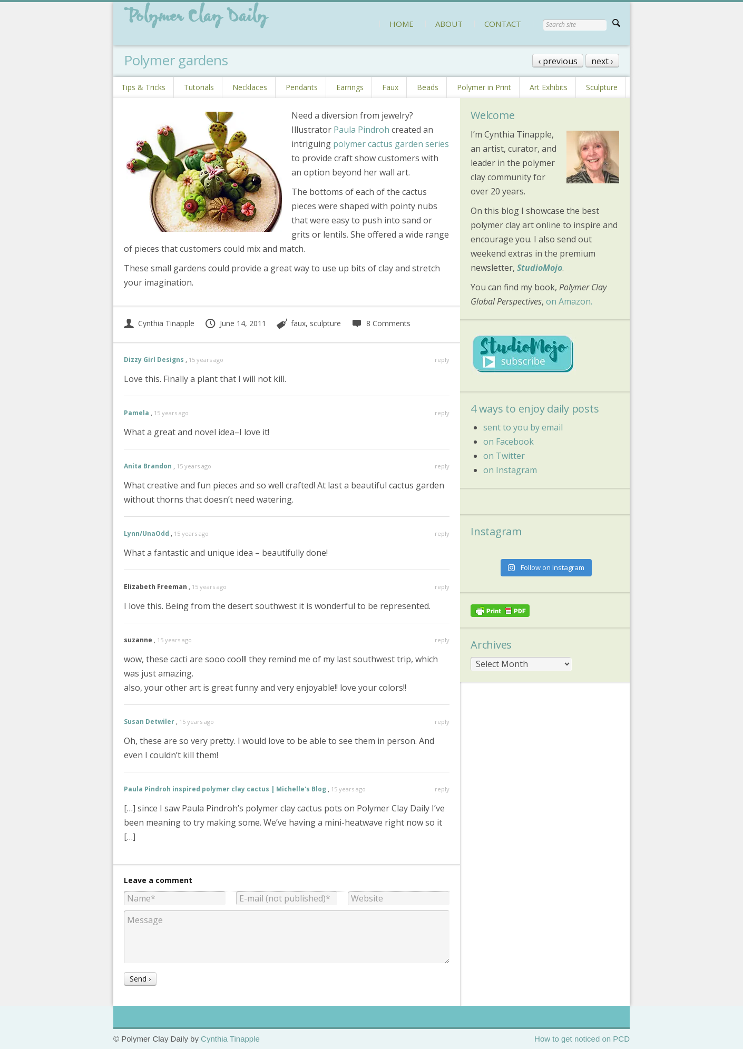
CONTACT (502, 23)
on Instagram (510, 470)
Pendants (302, 87)
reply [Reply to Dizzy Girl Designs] (442, 360)
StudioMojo (539, 267)
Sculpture (602, 87)
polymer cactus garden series (391, 144)
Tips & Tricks (143, 87)
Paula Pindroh (361, 129)
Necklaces (249, 87)
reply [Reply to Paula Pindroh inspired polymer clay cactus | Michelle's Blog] (442, 789)
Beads (427, 87)
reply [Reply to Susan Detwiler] (442, 722)
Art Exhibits (549, 87)
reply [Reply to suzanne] (442, 640)
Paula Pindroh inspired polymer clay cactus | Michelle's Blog (225, 789)
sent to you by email (523, 427)
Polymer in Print (484, 87)
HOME (401, 23)
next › (602, 61)
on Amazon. (569, 301)
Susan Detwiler (149, 721)
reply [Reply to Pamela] (442, 413)
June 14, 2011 (235, 323)
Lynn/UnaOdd (146, 533)
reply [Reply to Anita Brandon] (442, 466)
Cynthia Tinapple (159, 323)
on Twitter (504, 456)
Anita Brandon (148, 466)
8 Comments (380, 323)
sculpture (325, 323)
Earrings (350, 87)
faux (298, 323)
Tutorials (199, 87)
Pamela (136, 412)
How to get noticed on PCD (582, 1038)
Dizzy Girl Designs (154, 359)
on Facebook (508, 441)
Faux (390, 87)
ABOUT (449, 23)
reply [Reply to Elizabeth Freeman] (442, 587)
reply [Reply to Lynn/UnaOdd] (442, 533)
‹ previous (558, 61)
